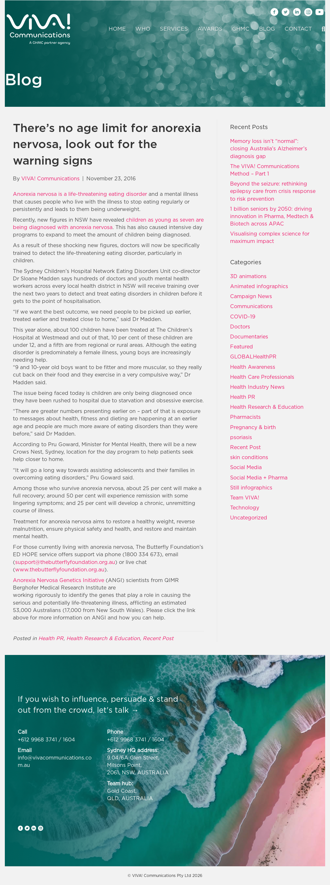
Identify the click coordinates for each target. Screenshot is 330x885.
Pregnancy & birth (253, 427)
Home (117, 29)
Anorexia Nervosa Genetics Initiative (58, 580)
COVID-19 (242, 316)
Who (142, 29)
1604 (69, 739)
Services (174, 29)
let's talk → (118, 710)
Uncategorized (248, 517)
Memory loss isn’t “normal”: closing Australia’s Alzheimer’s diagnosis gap (268, 148)
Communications (251, 306)
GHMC (240, 29)
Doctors (240, 326)
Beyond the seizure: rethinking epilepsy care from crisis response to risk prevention (272, 191)
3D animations (248, 276)
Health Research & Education (103, 638)
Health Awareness (252, 367)
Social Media (246, 467)
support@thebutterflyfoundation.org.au (65, 562)
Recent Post (158, 638)
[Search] (321, 29)
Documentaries (249, 336)
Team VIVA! (244, 497)
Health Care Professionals (262, 377)
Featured (241, 346)
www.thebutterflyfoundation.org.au (59, 569)
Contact (298, 29)
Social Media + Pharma (258, 477)
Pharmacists (245, 417)
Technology (244, 507)
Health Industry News (257, 387)
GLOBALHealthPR (253, 356)
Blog (267, 29)
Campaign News (251, 296)
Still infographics (251, 487)
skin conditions (249, 457)
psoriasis (241, 437)
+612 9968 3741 (37, 739)
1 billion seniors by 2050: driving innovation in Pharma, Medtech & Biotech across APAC (272, 216)
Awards (210, 29)
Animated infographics (259, 286)
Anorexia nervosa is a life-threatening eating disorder (80, 194)
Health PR (50, 638)
